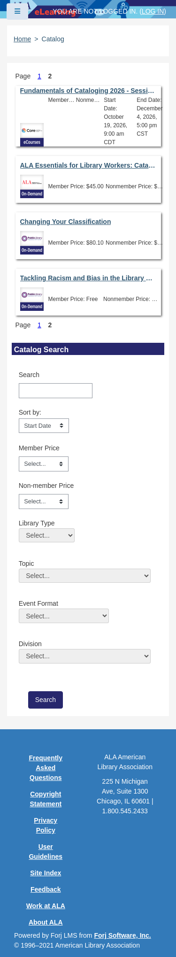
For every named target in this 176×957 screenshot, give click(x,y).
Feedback (46, 889)
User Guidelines (45, 851)
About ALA (46, 922)
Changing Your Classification (65, 221)
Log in (153, 11)
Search (29, 374)
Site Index (45, 873)
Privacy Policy (45, 825)
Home (22, 39)
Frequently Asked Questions (45, 767)
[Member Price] (44, 463)
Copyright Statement (45, 799)
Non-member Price (46, 485)
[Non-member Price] (44, 501)
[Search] (55, 390)
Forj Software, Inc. (122, 935)
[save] (45, 700)
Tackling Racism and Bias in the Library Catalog (88, 278)
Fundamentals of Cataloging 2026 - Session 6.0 (88, 90)
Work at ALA (45, 906)
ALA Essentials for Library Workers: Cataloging (88, 165)
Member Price (39, 448)
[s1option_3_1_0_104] (44, 425)
